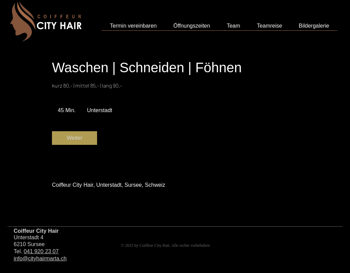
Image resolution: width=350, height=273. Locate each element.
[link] (74, 138)
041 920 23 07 (41, 251)
